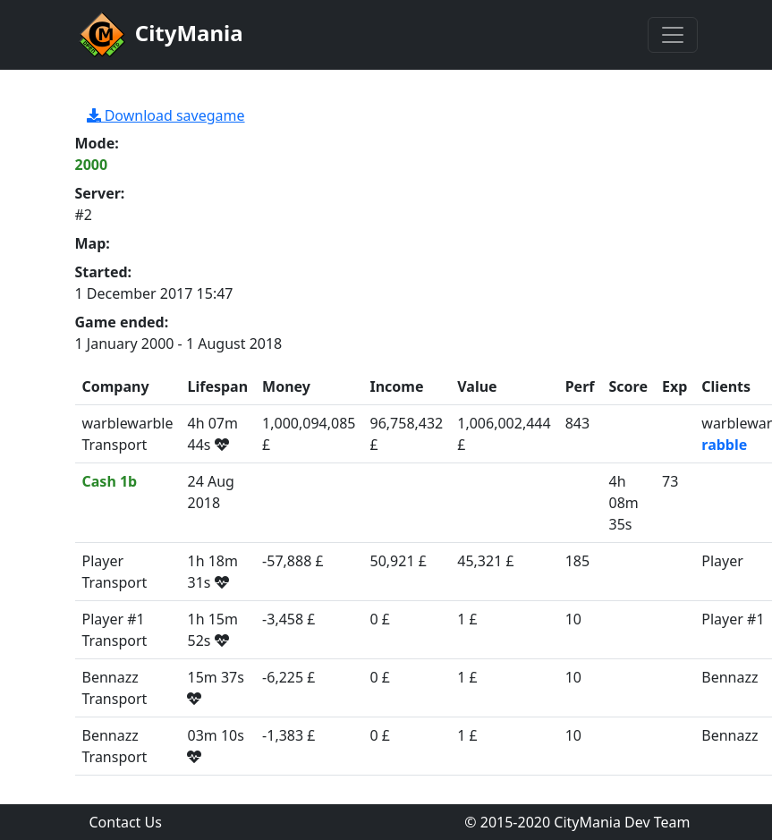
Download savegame (166, 115)
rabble (724, 444)
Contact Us (125, 822)
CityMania (159, 35)
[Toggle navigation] (673, 35)
